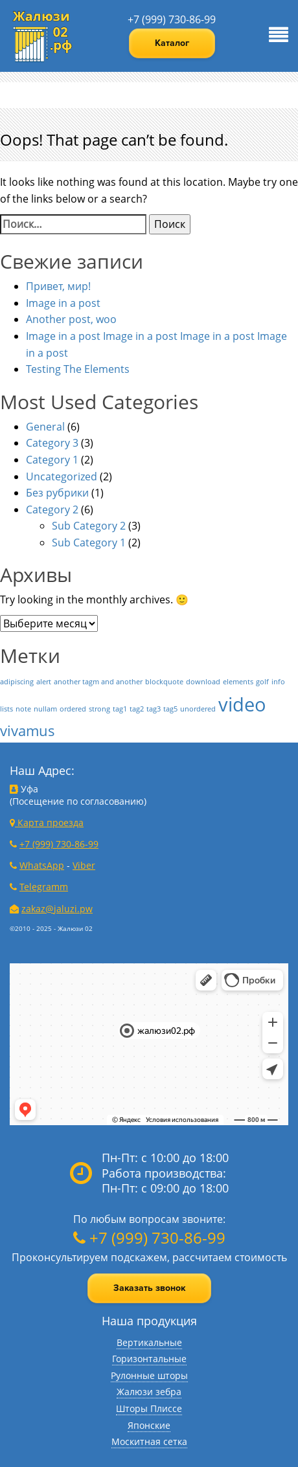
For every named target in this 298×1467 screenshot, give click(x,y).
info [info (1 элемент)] (278, 681)
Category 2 (52, 509)
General (45, 427)
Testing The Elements (78, 369)
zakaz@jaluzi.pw (57, 908)
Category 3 (52, 443)
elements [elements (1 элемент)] (238, 681)
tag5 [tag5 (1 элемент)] (170, 708)
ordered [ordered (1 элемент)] (73, 708)
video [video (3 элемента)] (242, 704)
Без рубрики (57, 493)
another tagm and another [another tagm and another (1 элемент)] (98, 681)
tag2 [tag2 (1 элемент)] (137, 708)
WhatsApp (41, 865)
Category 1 (52, 460)
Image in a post (63, 303)
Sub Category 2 (89, 526)
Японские (149, 1425)
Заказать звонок (149, 1287)
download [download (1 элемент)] (203, 681)
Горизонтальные (149, 1358)
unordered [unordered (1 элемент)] (198, 708)
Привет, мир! (58, 286)
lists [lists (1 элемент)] (6, 708)
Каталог (172, 43)
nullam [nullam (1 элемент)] (45, 708)
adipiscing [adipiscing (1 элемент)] (17, 681)
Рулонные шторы (149, 1375)
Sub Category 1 (89, 542)
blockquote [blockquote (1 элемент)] (164, 681)
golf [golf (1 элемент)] (262, 681)
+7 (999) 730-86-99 (172, 19)
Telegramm (43, 886)
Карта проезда (47, 822)
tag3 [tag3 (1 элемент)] (153, 708)
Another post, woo (71, 319)
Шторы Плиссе (149, 1408)
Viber (84, 865)
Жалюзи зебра (149, 1391)
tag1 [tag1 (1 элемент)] (120, 708)
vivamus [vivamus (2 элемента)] (27, 730)
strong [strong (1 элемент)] (99, 708)
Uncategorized (61, 476)
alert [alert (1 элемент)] (43, 681)
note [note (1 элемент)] (23, 708)
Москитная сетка (149, 1441)
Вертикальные (149, 1342)
